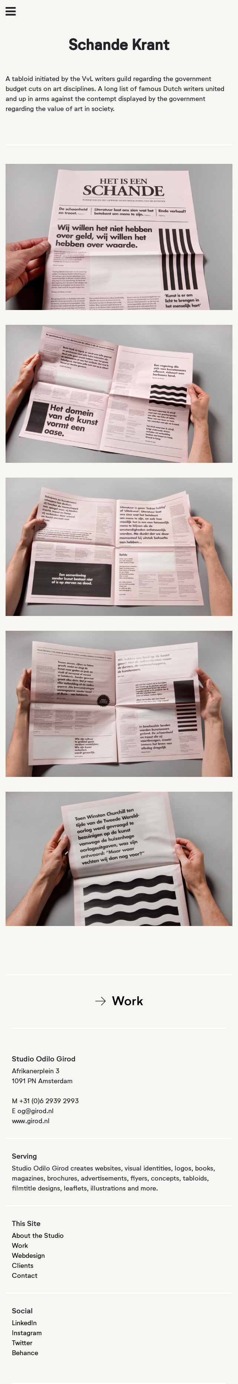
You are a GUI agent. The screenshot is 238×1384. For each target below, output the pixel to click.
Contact (24, 1276)
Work (127, 1002)
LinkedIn (24, 1323)
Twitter (22, 1343)
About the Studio (38, 1236)
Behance (25, 1353)
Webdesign (28, 1256)
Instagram (27, 1333)
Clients (22, 1266)
